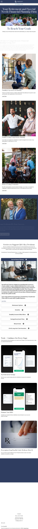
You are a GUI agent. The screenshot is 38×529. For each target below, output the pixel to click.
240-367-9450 (20, 515)
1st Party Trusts (20, 296)
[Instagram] (4, 522)
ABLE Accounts (8, 298)
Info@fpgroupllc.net (19, 520)
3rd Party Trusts (28, 296)
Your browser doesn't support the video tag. (19, 20)
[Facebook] (1, 522)
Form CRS (5, 526)
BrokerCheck (26, 528)
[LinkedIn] (3, 522)
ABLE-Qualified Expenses (19, 298)
